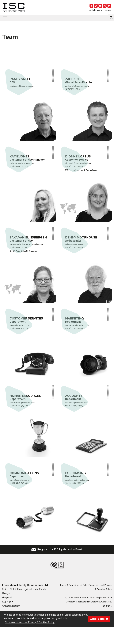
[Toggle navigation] (57, 18)
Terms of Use (96, 585)
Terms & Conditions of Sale (73, 585)
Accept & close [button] (99, 619)
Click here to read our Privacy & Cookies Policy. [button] (30, 622)
